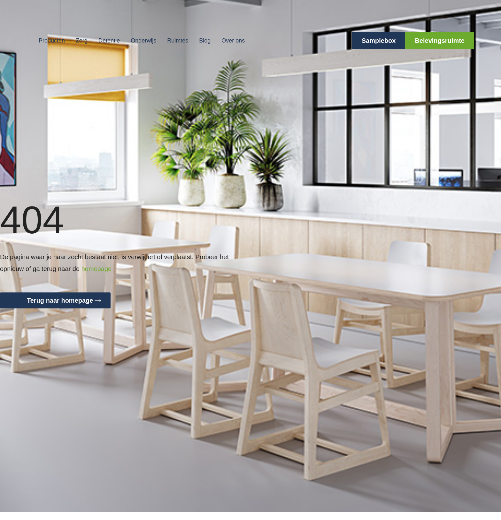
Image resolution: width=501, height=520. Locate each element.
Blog (205, 40)
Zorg (82, 40)
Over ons (233, 40)
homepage (96, 268)
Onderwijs (143, 40)
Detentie (109, 40)
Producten (52, 40)
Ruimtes (177, 40)
